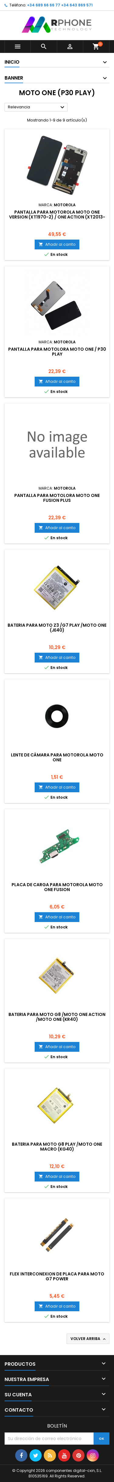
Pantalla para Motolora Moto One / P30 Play (57, 351)
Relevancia (37, 107)
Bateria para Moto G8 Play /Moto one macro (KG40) (57, 1146)
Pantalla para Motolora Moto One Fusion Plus (57, 497)
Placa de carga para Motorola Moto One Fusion (57, 887)
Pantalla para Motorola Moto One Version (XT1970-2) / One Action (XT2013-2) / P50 (57, 217)
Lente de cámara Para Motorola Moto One (57, 757)
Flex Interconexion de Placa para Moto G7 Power (57, 1276)
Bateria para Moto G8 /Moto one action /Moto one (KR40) (57, 1016)
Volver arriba (89, 1339)
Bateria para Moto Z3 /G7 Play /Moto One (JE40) (57, 627)
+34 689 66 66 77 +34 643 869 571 (60, 5)
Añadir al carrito (57, 244)
